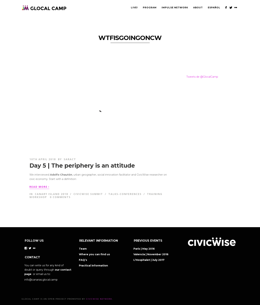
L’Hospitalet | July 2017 (148, 260)
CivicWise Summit (88, 194)
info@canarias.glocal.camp (41, 279)
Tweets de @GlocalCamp (202, 76)
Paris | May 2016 (144, 248)
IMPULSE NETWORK (175, 7)
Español (214, 7)
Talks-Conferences (125, 194)
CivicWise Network (99, 299)
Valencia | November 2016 (150, 254)
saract (70, 159)
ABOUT (198, 7)
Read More (39, 186)
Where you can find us (94, 254)
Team (83, 248)
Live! (134, 7)
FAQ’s (83, 260)
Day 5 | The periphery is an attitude (82, 165)
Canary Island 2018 (51, 194)
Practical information (93, 265)
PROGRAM (150, 7)
